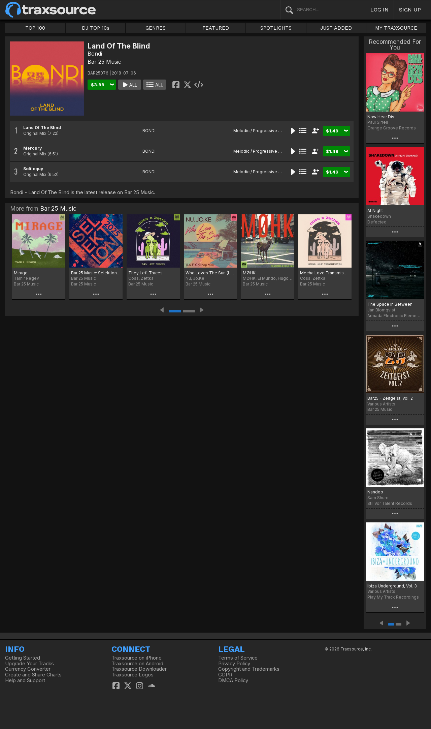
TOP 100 (35, 28)
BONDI (149, 130)
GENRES (155, 28)
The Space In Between (389, 304)
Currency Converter (28, 669)
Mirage (21, 272)
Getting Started (22, 658)
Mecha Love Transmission (325, 272)
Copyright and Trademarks (248, 669)
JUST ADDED (336, 28)
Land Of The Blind (42, 127)
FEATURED (215, 28)
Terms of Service (238, 658)
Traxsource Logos (132, 675)
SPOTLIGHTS (276, 28)
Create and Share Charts (33, 675)
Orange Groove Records (391, 127)
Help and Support (25, 680)
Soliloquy (33, 168)
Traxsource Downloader (139, 669)
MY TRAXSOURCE (396, 28)
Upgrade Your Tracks (29, 664)
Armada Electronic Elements (394, 315)
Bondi (95, 53)
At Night (375, 210)
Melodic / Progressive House (262, 130)
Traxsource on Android (137, 664)
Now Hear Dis (380, 116)
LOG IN (379, 9)
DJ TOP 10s (95, 28)
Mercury (32, 148)
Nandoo (375, 491)
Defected (377, 221)
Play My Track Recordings (393, 597)
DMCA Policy (233, 680)
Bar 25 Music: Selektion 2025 (96, 272)
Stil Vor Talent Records (389, 503)
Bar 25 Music (104, 61)
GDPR (225, 675)
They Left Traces (145, 272)
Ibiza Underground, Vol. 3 (392, 585)
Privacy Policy (234, 664)
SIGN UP (410, 9)
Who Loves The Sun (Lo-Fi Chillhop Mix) (210, 272)
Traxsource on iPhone (136, 658)
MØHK (249, 272)
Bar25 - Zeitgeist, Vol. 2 (390, 398)
